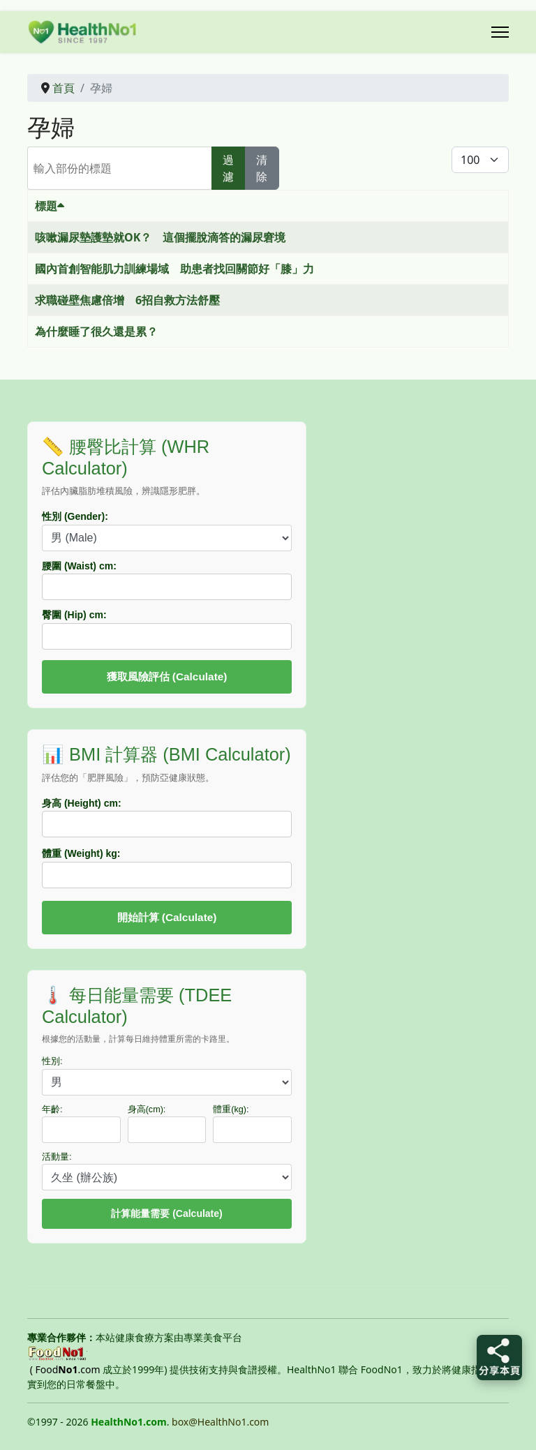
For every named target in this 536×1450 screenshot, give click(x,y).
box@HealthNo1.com (220, 1421)
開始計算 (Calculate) (167, 917)
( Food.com (65, 1369)
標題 (49, 206)
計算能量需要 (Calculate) (166, 1213)
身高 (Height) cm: (81, 803)
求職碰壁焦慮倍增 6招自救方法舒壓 (127, 300)
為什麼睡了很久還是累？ (96, 331)
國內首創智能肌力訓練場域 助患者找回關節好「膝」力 (174, 268)
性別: (52, 1061)
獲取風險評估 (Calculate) (167, 676)
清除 (261, 168)
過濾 (228, 168)
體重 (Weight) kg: (81, 853)
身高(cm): (147, 1109)
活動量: (57, 1157)
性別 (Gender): (75, 516)
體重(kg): (230, 1109)
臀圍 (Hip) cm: (74, 614)
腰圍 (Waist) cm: (79, 565)
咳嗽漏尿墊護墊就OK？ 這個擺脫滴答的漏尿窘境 (160, 237)
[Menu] (500, 32)
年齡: (52, 1109)
